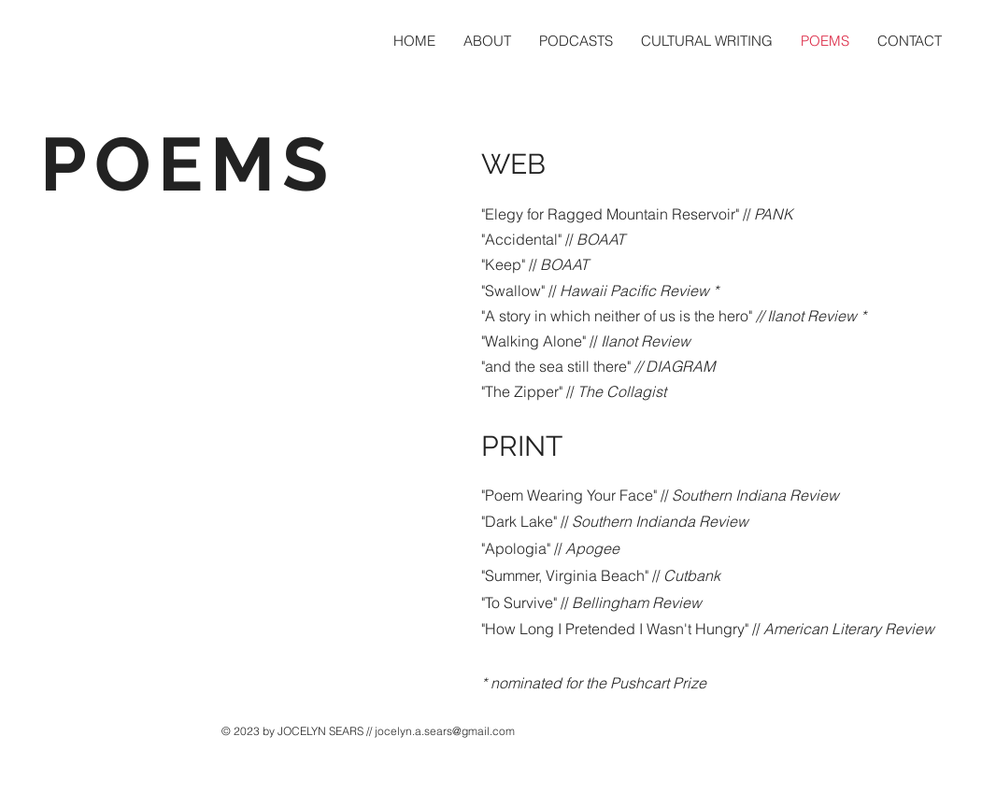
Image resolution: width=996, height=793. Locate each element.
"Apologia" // (550, 548)
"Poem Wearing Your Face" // (660, 495)
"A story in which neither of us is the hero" (673, 315)
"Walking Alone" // (585, 341)
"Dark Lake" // (614, 521)
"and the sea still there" (598, 366)
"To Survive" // (591, 602)
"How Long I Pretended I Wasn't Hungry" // (707, 628)
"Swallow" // (600, 290)
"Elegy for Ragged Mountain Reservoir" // (637, 214)
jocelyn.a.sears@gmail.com (445, 731)
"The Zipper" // (573, 391)
